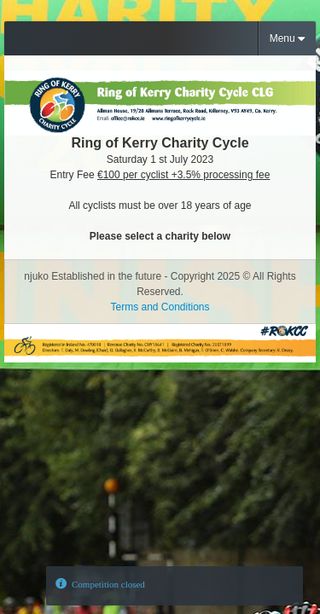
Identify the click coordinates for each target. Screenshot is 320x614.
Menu (287, 38)
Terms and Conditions (159, 307)
